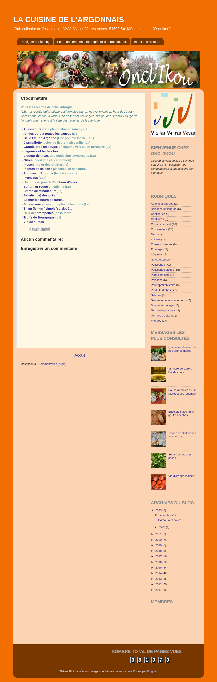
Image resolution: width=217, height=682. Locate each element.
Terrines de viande (162, 315)
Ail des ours (33, 129)
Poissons (157, 279)
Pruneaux (31, 177)
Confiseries (158, 214)
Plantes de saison (37, 169)
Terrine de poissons (163, 310)
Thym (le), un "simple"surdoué (46, 208)
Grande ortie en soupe (40, 146)
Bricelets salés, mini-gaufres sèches (181, 413)
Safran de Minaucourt (40, 191)
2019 (159, 545)
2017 (159, 556)
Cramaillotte (33, 142)
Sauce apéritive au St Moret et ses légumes (182, 391)
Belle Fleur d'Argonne (40, 138)
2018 (159, 550)
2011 (159, 589)
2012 (159, 584)
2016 (159, 562)
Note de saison (160, 259)
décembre (165, 515)
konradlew (125, 671)
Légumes (157, 254)
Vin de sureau (34, 222)
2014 (159, 573)
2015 (159, 567)
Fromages (157, 249)
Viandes (156, 320)
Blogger (152, 671)
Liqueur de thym (36, 155)
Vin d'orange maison (181, 476)
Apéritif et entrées (162, 203)
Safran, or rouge (36, 186)
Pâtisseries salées (162, 269)
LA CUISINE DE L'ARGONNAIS (68, 19)
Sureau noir (32, 204)
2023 (159, 510)
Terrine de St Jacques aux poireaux (182, 434)
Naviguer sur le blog (35, 41)
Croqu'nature (159, 229)
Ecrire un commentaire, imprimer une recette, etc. (92, 41)
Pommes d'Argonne (38, 173)
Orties (28, 160)
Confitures (157, 219)
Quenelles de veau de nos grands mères (182, 349)
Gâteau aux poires (169, 520)
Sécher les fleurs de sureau (44, 200)
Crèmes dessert (161, 224)
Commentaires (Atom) (52, 364)
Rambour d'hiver (64, 182)
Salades (156, 295)
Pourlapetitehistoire (163, 285)
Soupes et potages (163, 305)
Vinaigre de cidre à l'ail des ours (180, 370)
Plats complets (160, 274)
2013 (159, 578)
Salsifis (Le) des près (39, 195)
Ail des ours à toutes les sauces (47, 133)
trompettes (45, 213)
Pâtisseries (158, 264)
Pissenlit (30, 164)
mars (162, 527)
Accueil (81, 355)
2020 (159, 539)
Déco (154, 234)
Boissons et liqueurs (164, 208)
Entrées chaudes (161, 244)
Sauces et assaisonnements (169, 300)
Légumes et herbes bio (41, 151)
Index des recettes (147, 41)
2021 (159, 534)
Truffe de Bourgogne (39, 217)
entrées (155, 239)
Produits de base (161, 290)
